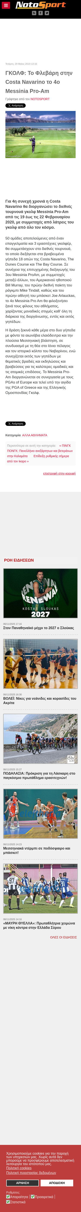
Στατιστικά (17, 1202)
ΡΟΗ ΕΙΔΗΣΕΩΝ (19, 560)
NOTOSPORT (40, 99)
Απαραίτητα (19, 1197)
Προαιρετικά (44, 1197)
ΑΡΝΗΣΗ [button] (22, 1183)
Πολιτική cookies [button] (19, 1168)
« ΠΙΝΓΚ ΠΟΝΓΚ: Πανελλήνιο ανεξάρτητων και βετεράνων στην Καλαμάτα (40, 451)
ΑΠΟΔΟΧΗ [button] (57, 1183)
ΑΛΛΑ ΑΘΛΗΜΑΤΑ (34, 435)
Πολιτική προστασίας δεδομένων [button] (31, 1173)
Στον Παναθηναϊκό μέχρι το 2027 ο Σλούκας (38, 628)
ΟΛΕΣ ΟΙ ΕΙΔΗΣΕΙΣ (63, 937)
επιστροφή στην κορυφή (59, 473)
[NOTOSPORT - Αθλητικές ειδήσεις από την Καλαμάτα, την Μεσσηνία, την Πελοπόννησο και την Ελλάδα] (40, 5)
